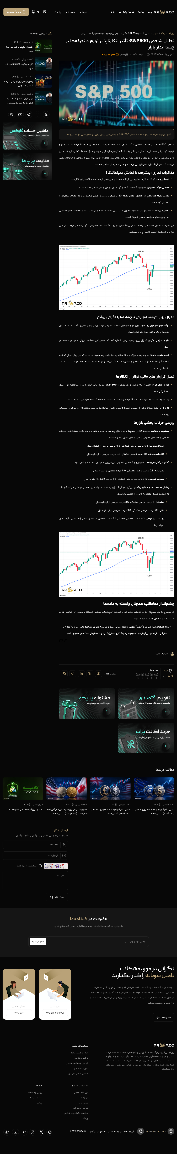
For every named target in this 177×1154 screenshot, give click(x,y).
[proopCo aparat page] (11, 114)
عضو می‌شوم (38, 941)
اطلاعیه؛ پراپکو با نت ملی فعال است (18, 49)
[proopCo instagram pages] (37, 114)
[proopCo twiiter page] (46, 114)
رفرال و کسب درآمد (79, 1052)
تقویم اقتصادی (81, 1068)
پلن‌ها (141, 11)
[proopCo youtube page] (20, 114)
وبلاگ (85, 1118)
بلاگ (113, 11)
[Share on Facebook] (98, 673)
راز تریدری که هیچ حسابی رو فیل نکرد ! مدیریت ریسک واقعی (20, 101)
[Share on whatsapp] (64, 673)
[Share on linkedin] (81, 673)
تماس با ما (71, 12)
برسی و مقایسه (35, 1092)
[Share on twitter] (90, 673)
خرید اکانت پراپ (81, 1092)
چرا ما (57, 12)
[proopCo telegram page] (28, 114)
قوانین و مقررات (80, 1107)
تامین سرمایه (36, 1097)
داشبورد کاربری (81, 1057)
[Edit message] (65, 641)
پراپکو (171, 33)
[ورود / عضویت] (16, 12)
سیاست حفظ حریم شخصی (75, 1113)
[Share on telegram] (72, 673)
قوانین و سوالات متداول (77, 1063)
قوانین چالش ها (126, 11)
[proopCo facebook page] (49, 1132)
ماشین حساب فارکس (78, 1073)
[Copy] (61, 641)
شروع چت (19, 1013)
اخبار (156, 33)
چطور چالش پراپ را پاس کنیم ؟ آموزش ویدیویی (18, 83)
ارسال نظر (56, 897)
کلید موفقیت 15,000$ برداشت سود (18, 66)
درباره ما (83, 12)
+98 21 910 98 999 (55, 1012)
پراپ (150, 11)
